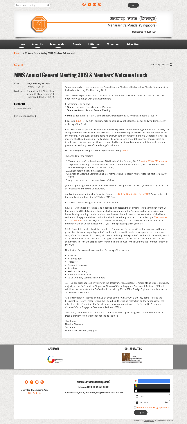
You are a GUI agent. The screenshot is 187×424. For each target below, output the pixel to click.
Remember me (144, 407)
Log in (133, 5)
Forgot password (161, 407)
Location (18, 91)
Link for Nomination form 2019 (133, 194)
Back (20, 64)
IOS (29, 393)
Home (16, 53)
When (16, 83)
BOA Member (160, 217)
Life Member (76, 220)
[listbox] (162, 64)
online (125, 150)
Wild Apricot (149, 421)
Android (37, 393)
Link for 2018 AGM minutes (153, 161)
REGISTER (80, 120)
